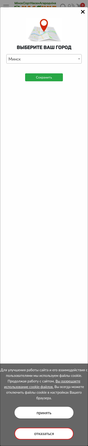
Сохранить (44, 77)
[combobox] (44, 59)
